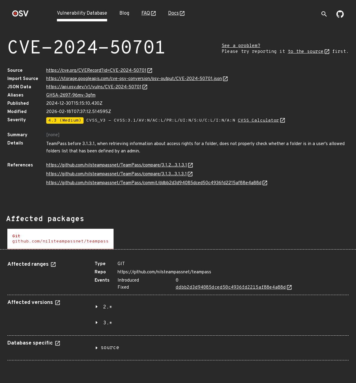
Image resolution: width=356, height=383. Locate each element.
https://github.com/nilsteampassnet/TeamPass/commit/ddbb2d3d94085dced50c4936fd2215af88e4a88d (153, 183)
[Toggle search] (324, 14)
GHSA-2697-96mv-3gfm (71, 95)
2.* (107, 307)
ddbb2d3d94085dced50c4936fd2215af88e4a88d (231, 287)
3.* (107, 323)
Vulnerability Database (82, 13)
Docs (173, 13)
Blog (124, 13)
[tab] (60, 239)
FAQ (145, 13)
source (110, 348)
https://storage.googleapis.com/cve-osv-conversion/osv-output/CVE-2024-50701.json (134, 79)
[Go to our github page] (340, 16)
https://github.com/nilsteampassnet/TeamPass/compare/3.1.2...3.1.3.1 (116, 165)
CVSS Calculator (258, 120)
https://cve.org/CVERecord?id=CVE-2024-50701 (96, 71)
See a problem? (241, 46)
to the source (306, 52)
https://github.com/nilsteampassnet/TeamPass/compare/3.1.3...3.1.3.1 (116, 174)
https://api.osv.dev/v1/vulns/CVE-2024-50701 (93, 87)
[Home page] (20, 15)
